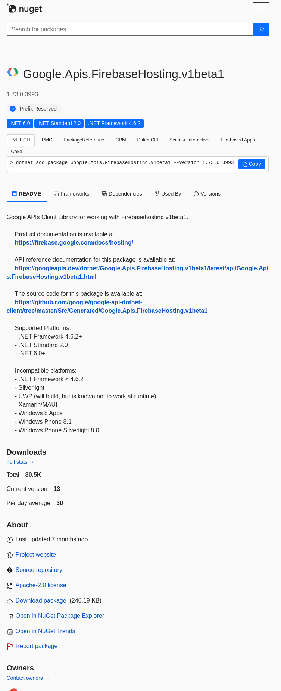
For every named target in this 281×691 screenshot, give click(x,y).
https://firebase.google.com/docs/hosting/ (74, 242)
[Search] (261, 29)
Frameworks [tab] (71, 193)
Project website (36, 554)
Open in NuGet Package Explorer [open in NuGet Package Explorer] (60, 616)
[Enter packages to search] (130, 29)
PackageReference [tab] (83, 140)
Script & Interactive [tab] (189, 140)
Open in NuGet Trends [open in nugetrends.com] (45, 631)
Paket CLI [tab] (147, 140)
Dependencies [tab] (122, 193)
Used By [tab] (168, 193)
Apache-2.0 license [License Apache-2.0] (41, 585)
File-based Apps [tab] (238, 140)
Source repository (39, 570)
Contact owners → (28, 678)
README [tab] (26, 193)
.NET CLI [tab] (21, 140)
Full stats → (20, 462)
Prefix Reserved (38, 109)
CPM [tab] (120, 140)
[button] (251, 164)
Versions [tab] (207, 193)
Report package (37, 646)
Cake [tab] (16, 151)
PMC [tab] (47, 140)
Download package (41, 600)
